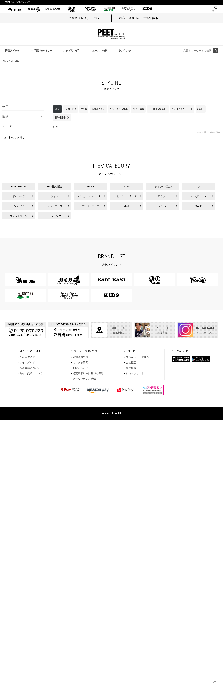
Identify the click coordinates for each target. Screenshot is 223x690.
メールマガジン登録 (84, 378)
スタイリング (71, 50)
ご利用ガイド (27, 357)
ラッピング (54, 216)
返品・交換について (31, 373)
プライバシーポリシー (139, 357)
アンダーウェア (91, 206)
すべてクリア (16, 137)
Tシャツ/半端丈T (162, 186)
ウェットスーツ (19, 216)
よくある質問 (80, 362)
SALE (198, 206)
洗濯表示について (30, 367)
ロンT (198, 186)
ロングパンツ (198, 196)
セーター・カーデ (126, 196)
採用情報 (131, 367)
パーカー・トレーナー (90, 196)
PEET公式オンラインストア (17, 2)
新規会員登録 (80, 357)
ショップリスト (135, 373)
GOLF (90, 186)
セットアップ (54, 206)
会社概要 (131, 362)
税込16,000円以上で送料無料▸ (139, 18)
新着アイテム (12, 50)
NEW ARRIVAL (18, 186)
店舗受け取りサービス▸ (84, 18)
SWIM (126, 186)
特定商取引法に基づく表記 (88, 373)
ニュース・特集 (98, 50)
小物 (126, 206)
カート (215, 11)
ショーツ (19, 206)
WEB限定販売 (55, 186)
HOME (5, 61)
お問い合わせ (80, 367)
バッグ (163, 206)
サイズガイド (27, 362)
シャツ (54, 196)
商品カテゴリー (43, 50)
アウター (163, 196)
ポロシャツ (18, 196)
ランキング (124, 50)
